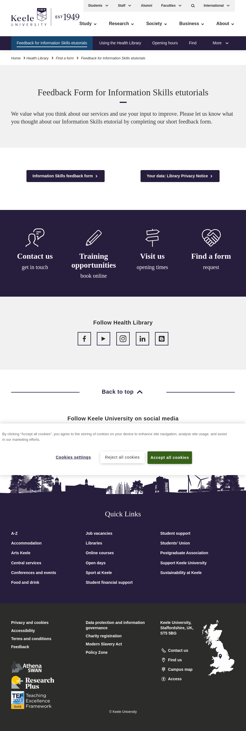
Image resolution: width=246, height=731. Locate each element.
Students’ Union (175, 543)
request (211, 271)
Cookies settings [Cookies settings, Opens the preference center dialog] (73, 457)
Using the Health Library (120, 43)
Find (192, 43)
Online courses (100, 553)
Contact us (35, 256)
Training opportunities (93, 261)
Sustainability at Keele (181, 572)
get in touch (35, 267)
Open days (96, 563)
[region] (123, 449)
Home (16, 58)
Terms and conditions (31, 638)
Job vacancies (99, 533)
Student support (175, 533)
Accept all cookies (170, 457)
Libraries (94, 543)
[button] (193, 6)
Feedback (20, 647)
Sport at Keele (99, 572)
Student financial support (109, 582)
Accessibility (23, 630)
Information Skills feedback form (66, 176)
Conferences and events (33, 572)
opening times (152, 269)
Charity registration (104, 636)
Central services (26, 563)
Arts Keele (20, 553)
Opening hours (165, 43)
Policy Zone (97, 652)
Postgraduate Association (184, 553)
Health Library (37, 58)
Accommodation (26, 543)
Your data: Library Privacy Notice (180, 176)
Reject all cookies (122, 457)
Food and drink (25, 582)
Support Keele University (183, 563)
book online (93, 277)
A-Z (14, 533)
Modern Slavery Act (104, 644)
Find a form (65, 58)
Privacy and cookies (30, 622)
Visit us (152, 258)
